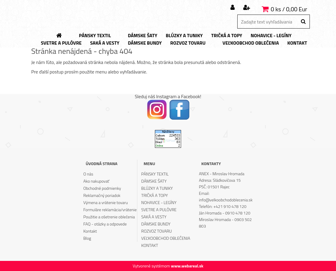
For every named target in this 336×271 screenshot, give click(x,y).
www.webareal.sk (187, 266)
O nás (88, 174)
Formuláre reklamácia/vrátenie (109, 209)
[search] (303, 21)
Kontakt (90, 231)
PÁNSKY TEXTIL (155, 174)
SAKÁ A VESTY (154, 217)
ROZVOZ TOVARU (156, 231)
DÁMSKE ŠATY (154, 181)
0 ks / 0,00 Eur (289, 9)
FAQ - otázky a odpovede (105, 224)
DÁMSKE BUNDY (155, 224)
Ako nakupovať (96, 181)
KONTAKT (149, 245)
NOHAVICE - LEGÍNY (158, 202)
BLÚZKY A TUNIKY (157, 188)
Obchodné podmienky (102, 188)
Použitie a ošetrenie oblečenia (109, 217)
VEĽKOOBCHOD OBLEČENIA (165, 238)
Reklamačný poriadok (101, 195)
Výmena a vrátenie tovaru (105, 202)
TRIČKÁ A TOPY (154, 195)
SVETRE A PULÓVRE (159, 209)
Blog (87, 238)
